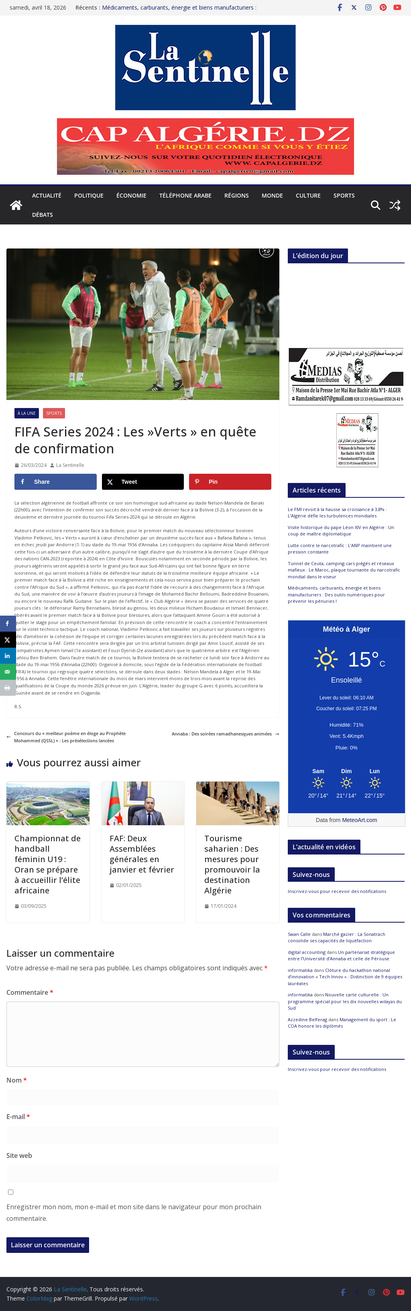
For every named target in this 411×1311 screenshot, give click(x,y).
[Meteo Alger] (346, 771)
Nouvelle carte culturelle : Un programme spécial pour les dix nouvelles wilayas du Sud (345, 1001)
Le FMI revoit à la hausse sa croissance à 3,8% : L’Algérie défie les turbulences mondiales (337, 512)
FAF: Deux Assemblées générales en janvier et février (142, 854)
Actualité (46, 195)
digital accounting (307, 952)
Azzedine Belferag (307, 1019)
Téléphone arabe (185, 195)
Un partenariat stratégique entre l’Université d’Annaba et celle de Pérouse (341, 955)
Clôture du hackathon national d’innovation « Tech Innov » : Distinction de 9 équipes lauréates (345, 976)
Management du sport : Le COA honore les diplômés (342, 1022)
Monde (272, 195)
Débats (42, 214)
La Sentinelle (70, 465)
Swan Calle (299, 934)
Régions (236, 195)
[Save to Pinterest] (230, 482)
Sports (344, 195)
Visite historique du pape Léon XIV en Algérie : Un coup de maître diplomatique (341, 530)
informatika (300, 970)
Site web (19, 1155)
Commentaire (29, 992)
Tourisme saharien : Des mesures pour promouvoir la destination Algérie (232, 864)
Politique (89, 195)
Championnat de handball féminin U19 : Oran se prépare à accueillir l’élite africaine (47, 864)
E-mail (18, 1116)
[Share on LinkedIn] (8, 656)
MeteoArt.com (359, 820)
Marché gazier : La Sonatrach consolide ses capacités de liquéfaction (336, 937)
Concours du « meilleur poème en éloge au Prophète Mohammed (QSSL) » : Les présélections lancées (66, 736)
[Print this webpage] (8, 688)
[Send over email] (8, 672)
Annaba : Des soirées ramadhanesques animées (225, 734)
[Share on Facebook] (55, 482)
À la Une (27, 413)
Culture (308, 195)
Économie (131, 195)
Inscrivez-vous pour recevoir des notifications (337, 891)
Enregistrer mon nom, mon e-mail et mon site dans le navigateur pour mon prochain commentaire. (133, 1212)
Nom (16, 1080)
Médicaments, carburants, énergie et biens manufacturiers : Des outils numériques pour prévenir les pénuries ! (179, 11)
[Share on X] (143, 482)
